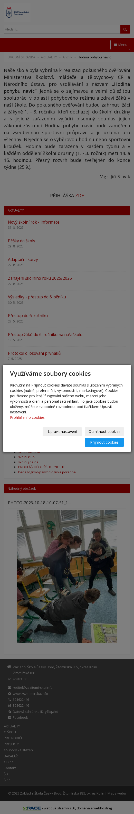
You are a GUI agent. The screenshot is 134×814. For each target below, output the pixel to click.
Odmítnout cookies (104, 431)
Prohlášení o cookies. (27, 417)
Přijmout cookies (104, 442)
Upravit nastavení (62, 431)
